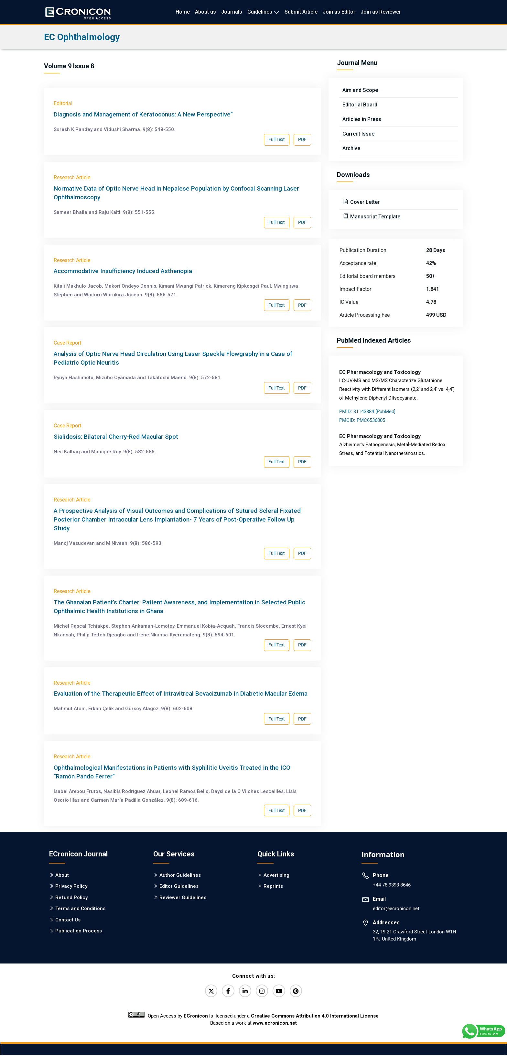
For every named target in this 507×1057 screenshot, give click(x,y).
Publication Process (78, 931)
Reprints (273, 886)
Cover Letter (364, 202)
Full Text (276, 139)
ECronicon (196, 1017)
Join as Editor (339, 12)
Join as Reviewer (381, 12)
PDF (302, 139)
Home (183, 12)
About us (205, 12)
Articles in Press (361, 119)
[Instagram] (263, 992)
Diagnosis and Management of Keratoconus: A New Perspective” (143, 114)
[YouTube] (282, 992)
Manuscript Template (374, 217)
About (62, 875)
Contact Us (68, 920)
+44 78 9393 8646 (392, 885)
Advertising (276, 875)
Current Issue (358, 134)
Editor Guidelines (179, 886)
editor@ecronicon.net (396, 908)
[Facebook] (225, 992)
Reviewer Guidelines (182, 897)
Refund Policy (71, 897)
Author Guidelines (180, 875)
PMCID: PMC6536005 (362, 420)
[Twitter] (207, 992)
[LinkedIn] (244, 992)
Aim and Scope (360, 90)
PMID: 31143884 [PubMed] (367, 411)
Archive (351, 148)
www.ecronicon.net (275, 1025)
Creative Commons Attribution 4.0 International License (315, 1017)
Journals (231, 12)
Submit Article (301, 12)
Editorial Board (359, 105)
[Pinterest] (300, 992)
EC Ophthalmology (82, 37)
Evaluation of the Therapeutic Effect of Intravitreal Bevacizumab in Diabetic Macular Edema (180, 693)
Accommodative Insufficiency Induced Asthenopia (123, 271)
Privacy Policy (71, 886)
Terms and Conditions (80, 908)
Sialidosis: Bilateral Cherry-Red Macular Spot (116, 436)
